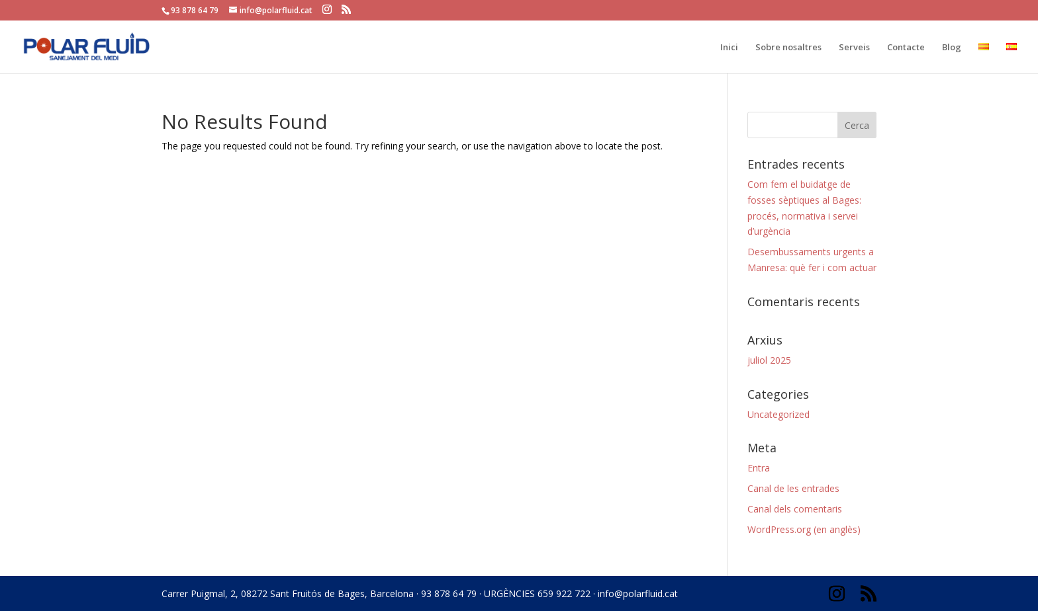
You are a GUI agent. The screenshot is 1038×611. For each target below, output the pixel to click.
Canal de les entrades (793, 488)
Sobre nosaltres (788, 47)
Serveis (854, 47)
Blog (951, 47)
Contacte (906, 47)
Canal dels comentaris (794, 509)
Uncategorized (778, 414)
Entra (758, 468)
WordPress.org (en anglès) (804, 529)
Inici (729, 47)
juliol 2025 (769, 360)
